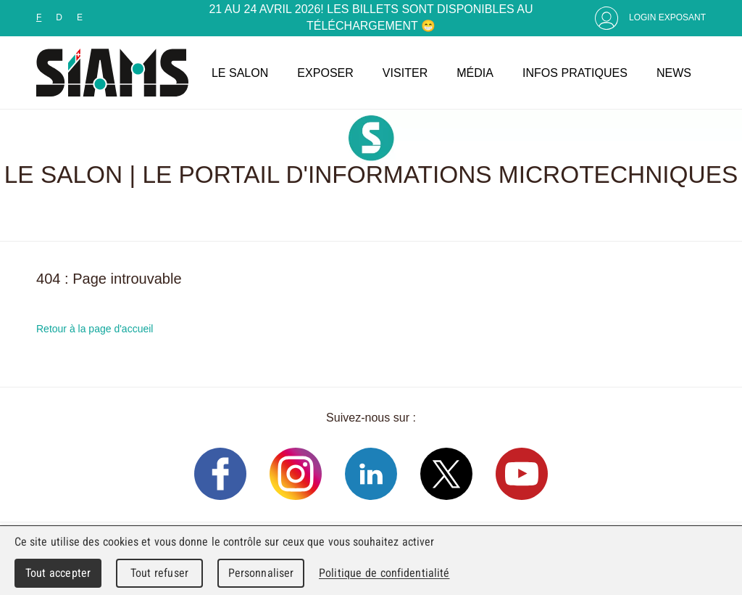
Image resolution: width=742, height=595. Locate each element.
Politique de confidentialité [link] (384, 573)
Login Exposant (667, 17)
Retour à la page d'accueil (94, 329)
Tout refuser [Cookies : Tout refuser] (159, 573)
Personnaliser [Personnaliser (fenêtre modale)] (261, 573)
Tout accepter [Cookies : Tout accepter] (58, 573)
